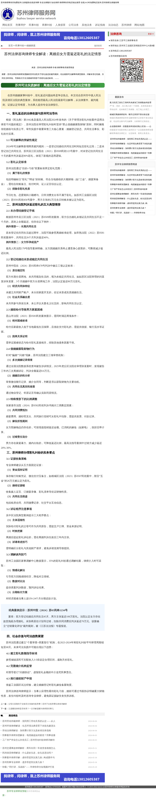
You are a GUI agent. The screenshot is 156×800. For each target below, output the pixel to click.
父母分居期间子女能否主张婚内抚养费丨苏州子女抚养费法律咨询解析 (37, 704)
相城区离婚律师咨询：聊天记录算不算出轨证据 (129, 114)
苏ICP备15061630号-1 (77, 787)
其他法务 (87, 25)
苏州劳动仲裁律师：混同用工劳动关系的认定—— (131, 139)
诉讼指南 (100, 25)
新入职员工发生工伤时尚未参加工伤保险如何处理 (130, 102)
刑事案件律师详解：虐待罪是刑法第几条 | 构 (128, 203)
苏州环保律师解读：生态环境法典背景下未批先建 (131, 144)
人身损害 (60, 25)
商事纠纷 (47, 25)
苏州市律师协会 (33, 791)
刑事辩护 (21, 25)
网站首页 (7, 25)
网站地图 (139, 25)
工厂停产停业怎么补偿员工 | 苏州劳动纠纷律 (128, 158)
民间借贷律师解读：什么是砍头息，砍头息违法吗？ (27, 753)
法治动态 (113, 25)
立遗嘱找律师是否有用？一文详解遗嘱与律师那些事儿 (31, 709)
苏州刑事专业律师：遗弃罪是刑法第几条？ (23, 762)
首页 (10, 45)
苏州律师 (126, 25)
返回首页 (98, 46)
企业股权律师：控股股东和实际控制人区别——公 (130, 126)
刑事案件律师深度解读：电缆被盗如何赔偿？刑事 (131, 153)
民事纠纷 (34, 25)
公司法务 (74, 25)
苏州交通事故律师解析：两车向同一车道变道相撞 (131, 194)
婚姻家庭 (31, 45)
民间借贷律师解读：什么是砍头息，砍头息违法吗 (131, 198)
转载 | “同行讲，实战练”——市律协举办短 (127, 213)
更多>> (151, 34)
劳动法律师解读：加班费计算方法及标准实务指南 (26, 730)
